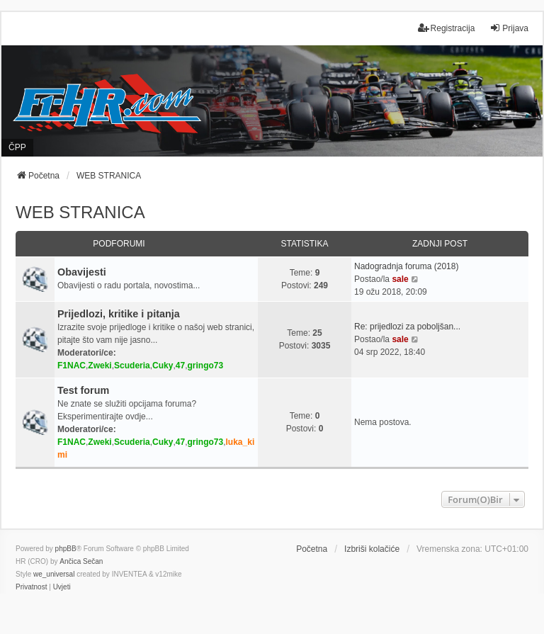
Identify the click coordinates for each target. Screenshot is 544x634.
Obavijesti (81, 272)
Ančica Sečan (81, 561)
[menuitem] (31, 587)
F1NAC (71, 365)
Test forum (83, 390)
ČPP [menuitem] (17, 147)
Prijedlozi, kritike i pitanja (118, 313)
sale (400, 279)
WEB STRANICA (80, 212)
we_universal (53, 574)
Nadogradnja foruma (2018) (406, 266)
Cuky (162, 365)
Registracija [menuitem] (446, 28)
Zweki (99, 365)
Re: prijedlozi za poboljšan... (407, 327)
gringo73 (206, 365)
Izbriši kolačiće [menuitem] (372, 549)
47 (180, 365)
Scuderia (132, 365)
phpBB (65, 549)
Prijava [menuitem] (508, 28)
